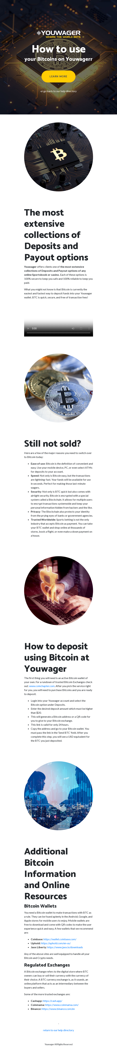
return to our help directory (58, 1030)
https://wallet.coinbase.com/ (60, 939)
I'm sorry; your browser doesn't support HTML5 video (58, 319)
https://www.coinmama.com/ (62, 1004)
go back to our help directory (60, 91)
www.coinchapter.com (42, 686)
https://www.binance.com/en (58, 1008)
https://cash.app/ (52, 1000)
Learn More (58, 76)
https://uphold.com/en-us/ (56, 943)
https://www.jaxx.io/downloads (65, 947)
